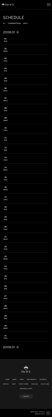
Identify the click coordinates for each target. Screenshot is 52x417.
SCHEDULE (43, 379)
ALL (4, 23)
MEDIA (25, 23)
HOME (7, 379)
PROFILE (6, 384)
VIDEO (22, 379)
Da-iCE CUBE (45, 384)
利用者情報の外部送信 (40, 413)
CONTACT (26, 396)
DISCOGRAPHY (31, 379)
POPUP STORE (23, 384)
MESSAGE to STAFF (26, 388)
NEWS (14, 379)
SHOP (14, 384)
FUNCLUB (34, 384)
